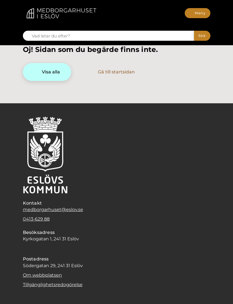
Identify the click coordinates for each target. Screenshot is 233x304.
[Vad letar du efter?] (112, 36)
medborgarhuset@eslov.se (53, 209)
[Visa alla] (47, 72)
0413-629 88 (36, 219)
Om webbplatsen (42, 275)
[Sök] (202, 36)
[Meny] (197, 13)
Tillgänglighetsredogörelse (53, 284)
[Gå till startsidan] (112, 72)
